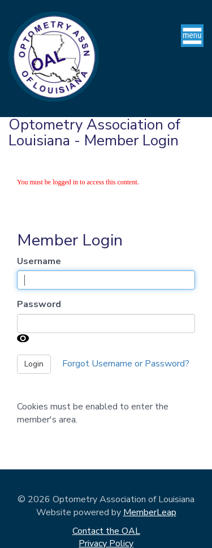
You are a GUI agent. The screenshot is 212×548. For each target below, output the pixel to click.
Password (39, 304)
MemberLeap (149, 512)
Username (39, 261)
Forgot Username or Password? (125, 363)
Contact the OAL (106, 531)
